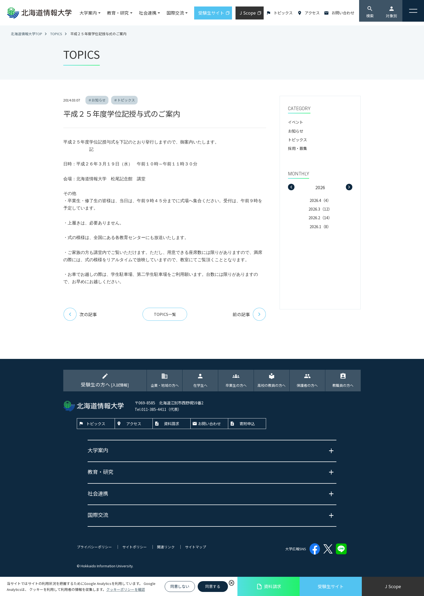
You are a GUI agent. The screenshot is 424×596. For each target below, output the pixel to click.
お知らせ (295, 131)
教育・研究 (118, 12)
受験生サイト (331, 586)
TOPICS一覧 (165, 314)
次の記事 (80, 314)
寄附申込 (247, 423)
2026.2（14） (320, 217)
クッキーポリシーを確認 (125, 589)
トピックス (283, 12)
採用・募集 (297, 148)
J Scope (393, 586)
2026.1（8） (320, 226)
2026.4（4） (320, 200)
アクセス (312, 12)
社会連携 (147, 12)
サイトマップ (195, 546)
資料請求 (268, 586)
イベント (295, 122)
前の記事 (249, 314)
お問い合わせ (343, 12)
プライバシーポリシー (94, 546)
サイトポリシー (134, 546)
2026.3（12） (320, 209)
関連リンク (166, 546)
